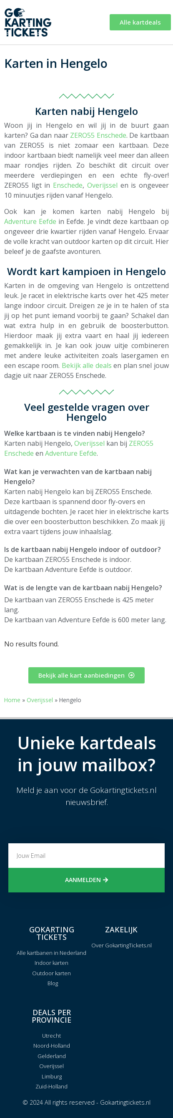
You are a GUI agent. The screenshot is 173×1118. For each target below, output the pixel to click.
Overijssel (102, 185)
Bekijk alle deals (87, 365)
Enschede (68, 185)
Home (12, 700)
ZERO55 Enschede (98, 135)
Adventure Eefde (30, 221)
